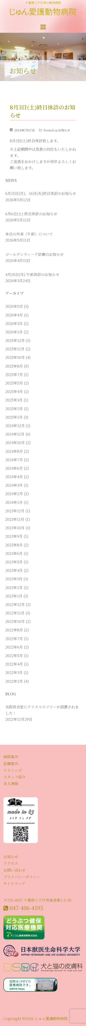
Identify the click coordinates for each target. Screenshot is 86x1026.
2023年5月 (14, 562)
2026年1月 (14, 332)
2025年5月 (14, 383)
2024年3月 (14, 485)
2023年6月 (14, 553)
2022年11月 (15, 613)
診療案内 (10, 763)
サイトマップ (14, 883)
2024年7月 (14, 459)
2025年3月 (14, 400)
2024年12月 (15, 425)
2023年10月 (15, 527)
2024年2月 (14, 493)
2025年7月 (14, 374)
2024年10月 (15, 442)
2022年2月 (14, 681)
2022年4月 (14, 664)
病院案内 (10, 756)
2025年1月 (14, 417)
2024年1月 (14, 502)
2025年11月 (15, 349)
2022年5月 (14, 655)
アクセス (10, 863)
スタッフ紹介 (14, 777)
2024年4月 (14, 476)
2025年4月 (14, 391)
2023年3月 (13, 578)
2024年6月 (14, 468)
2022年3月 (14, 672)
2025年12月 (15, 340)
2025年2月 (14, 408)
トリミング (12, 770)
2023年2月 (14, 587)
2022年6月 (14, 647)
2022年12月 (15, 604)
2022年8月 (14, 630)
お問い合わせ (14, 870)
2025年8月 (14, 366)
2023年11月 (14, 519)
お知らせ (64, 130)
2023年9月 (14, 536)
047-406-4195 (26, 908)
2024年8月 (14, 451)
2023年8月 (14, 545)
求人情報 (10, 783)
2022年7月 (14, 638)
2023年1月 (13, 596)
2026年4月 (14, 315)
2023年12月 (15, 510)
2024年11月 (15, 434)
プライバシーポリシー (21, 876)
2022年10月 (15, 621)
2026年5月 (14, 306)
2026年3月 (14, 323)
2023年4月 (14, 570)
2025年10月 (15, 357)
